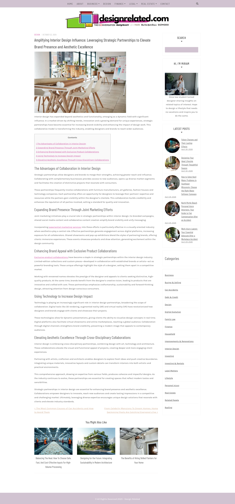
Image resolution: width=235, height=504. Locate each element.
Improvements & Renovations (179, 341)
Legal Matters (171, 371)
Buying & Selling (173, 282)
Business (92, 3)
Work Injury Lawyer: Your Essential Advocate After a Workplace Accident (189, 233)
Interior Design (172, 349)
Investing (169, 356)
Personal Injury (172, 385)
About (80, 3)
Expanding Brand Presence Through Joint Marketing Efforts (65, 147)
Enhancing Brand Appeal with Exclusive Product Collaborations (67, 152)
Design (107, 3)
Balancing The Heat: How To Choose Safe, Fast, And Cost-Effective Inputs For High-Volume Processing (53, 462)
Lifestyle (169, 378)
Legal (132, 3)
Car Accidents (171, 290)
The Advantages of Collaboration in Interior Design (61, 143)
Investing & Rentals (174, 363)
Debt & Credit (171, 297)
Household (170, 334)
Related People (172, 400)
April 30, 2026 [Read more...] (187, 149)
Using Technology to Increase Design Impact (58, 156)
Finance (119, 3)
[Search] (197, 4)
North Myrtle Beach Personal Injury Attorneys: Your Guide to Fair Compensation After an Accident (189, 211)
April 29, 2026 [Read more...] (170, 197)
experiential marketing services (65, 227)
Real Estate (148, 3)
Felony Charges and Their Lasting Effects (189, 143)
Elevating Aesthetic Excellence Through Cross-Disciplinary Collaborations (72, 160)
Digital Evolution (173, 312)
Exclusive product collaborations (51, 257)
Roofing (168, 407)
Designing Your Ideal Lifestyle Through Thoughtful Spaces (189, 162)
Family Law (170, 319)
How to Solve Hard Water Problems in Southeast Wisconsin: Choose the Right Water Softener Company (189, 185)
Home (70, 3)
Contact (165, 3)
